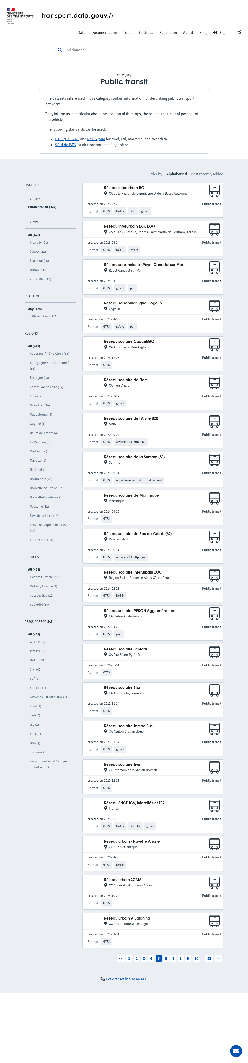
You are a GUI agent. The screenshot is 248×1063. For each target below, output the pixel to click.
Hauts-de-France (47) (45, 433)
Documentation (104, 32)
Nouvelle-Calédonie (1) (46, 497)
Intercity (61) (39, 242)
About (188, 32)
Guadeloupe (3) (41, 414)
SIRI (102, 138)
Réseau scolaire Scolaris (125, 649)
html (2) (35, 706)
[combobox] (124, 50)
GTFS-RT (72, 138)
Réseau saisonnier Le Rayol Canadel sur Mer (143, 265)
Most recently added (206, 173)
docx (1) (35, 733)
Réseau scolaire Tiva (122, 765)
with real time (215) (43, 316)
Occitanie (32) (39, 506)
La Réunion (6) (40, 442)
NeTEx (92, 138)
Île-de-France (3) (41, 540)
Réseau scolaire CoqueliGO (129, 342)
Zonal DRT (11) (40, 279)
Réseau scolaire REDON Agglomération (139, 611)
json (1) (35, 743)
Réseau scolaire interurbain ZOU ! (134, 572)
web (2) (35, 715)
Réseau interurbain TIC (124, 188)
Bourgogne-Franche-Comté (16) (49, 366)
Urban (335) (38, 270)
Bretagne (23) (39, 378)
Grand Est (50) (40, 405)
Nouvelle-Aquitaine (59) (47, 488)
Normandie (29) (41, 479)
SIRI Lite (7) (38, 688)
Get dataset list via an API (126, 978)
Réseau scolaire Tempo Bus (128, 726)
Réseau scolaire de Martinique (131, 495)
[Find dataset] (124, 50)
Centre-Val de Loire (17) (46, 387)
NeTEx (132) (38, 660)
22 (209, 958)
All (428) (35, 199)
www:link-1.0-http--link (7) (48, 697)
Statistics (145, 32)
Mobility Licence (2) (43, 586)
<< (121, 958)
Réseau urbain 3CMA (123, 880)
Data (81, 32)
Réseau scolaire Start (123, 688)
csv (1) (34, 724)
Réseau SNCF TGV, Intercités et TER (134, 803)
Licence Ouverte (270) (45, 577)
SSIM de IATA (65, 144)
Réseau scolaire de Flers (125, 380)
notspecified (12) (42, 595)
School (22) (38, 251)
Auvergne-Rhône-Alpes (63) (49, 353)
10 (196, 958)
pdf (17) (35, 678)
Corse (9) (36, 396)
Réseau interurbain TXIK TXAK (129, 226)
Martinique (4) (40, 451)
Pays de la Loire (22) (44, 515)
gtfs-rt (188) (38, 651)
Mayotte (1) (38, 460)
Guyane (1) (37, 423)
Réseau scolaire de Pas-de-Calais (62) (138, 534)
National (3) (38, 469)
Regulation (168, 32)
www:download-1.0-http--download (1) (48, 764)
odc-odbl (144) (40, 604)
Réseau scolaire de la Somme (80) (134, 457)
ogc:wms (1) (38, 752)
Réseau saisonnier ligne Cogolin (133, 303)
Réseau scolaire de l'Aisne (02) (131, 419)
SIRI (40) (35, 669)
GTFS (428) (37, 642)
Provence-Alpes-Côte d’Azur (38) (50, 528)
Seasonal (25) (39, 260)
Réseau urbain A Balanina (127, 918)
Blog (203, 32)
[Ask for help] (236, 1051)
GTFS (59, 138)
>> (218, 958)
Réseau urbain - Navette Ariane (132, 841)
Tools (127, 32)
